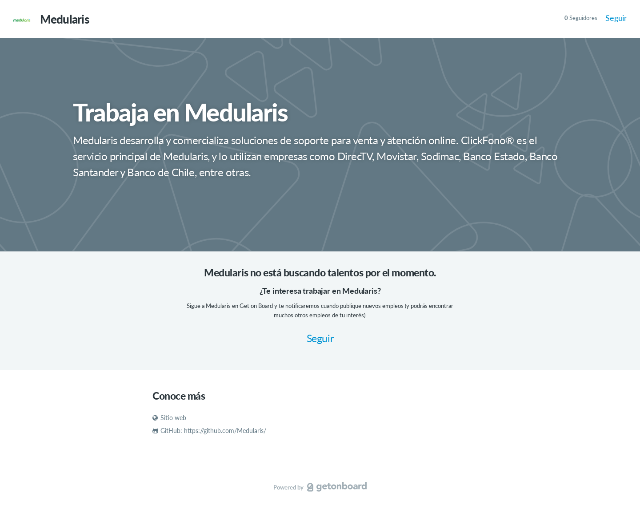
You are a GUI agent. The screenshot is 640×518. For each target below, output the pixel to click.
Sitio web (169, 417)
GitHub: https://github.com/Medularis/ (209, 430)
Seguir (616, 18)
